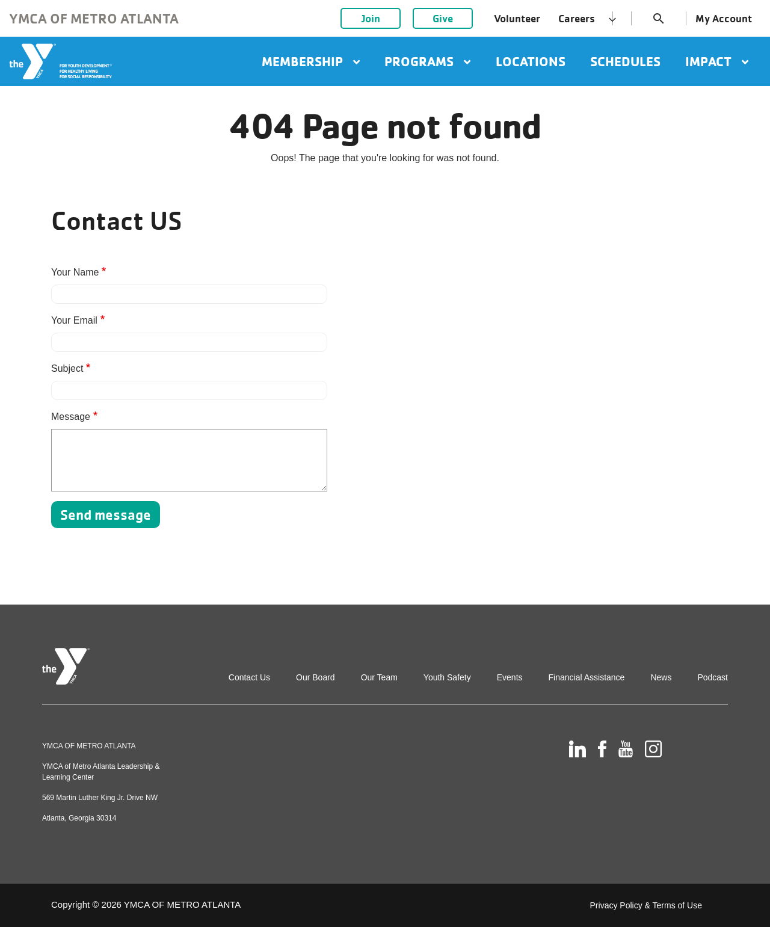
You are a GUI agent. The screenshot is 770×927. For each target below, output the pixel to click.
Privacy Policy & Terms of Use (646, 905)
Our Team (379, 677)
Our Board (315, 677)
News (660, 677)
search (658, 18)
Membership (311, 61)
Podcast (712, 677)
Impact (716, 61)
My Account (723, 18)
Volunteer (517, 18)
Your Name (75, 272)
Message (70, 416)
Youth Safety (447, 677)
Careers (576, 18)
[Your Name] (189, 294)
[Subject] (189, 390)
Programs (427, 61)
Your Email (74, 320)
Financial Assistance (587, 677)
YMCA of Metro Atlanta (94, 18)
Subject (67, 368)
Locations (530, 61)
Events (510, 677)
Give (443, 18)
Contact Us (249, 677)
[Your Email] (189, 342)
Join (371, 18)
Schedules (625, 61)
